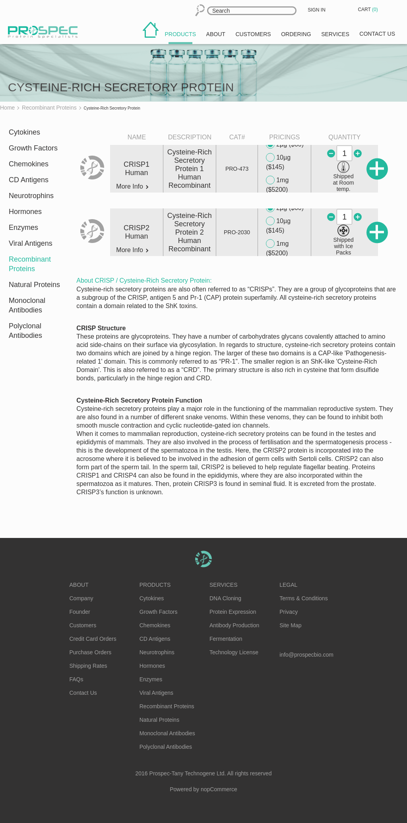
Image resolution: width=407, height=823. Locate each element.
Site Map (290, 625)
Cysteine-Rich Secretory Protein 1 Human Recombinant (189, 168)
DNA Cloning (225, 598)
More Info (132, 186)
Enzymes (23, 227)
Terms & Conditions (303, 598)
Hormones (25, 212)
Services (223, 585)
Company (81, 598)
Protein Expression (232, 612)
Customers (83, 625)
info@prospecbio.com (306, 654)
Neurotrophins (31, 196)
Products (155, 585)
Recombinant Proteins (30, 264)
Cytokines (24, 132)
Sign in (317, 10)
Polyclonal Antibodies (25, 330)
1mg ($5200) (277, 184)
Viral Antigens (30, 243)
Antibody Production (234, 625)
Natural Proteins (34, 285)
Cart (368, 9)
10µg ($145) (278, 161)
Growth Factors (33, 148)
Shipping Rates (88, 666)
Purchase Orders (91, 652)
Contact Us (83, 693)
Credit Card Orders (93, 639)
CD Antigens (28, 180)
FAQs (76, 679)
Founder (80, 612)
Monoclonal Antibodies (27, 305)
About (79, 585)
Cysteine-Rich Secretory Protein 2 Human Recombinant (189, 232)
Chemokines (28, 164)
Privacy (288, 612)
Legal (288, 585)
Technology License (233, 652)
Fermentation (225, 639)
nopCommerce (219, 789)
